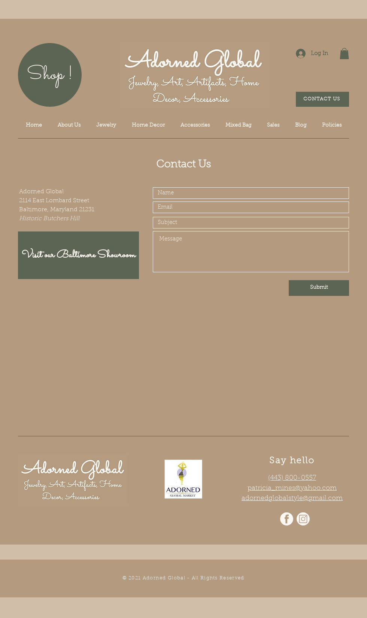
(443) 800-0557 (292, 478)
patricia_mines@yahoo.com (292, 488)
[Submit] (319, 288)
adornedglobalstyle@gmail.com (292, 498)
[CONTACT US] (322, 99)
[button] (344, 53)
